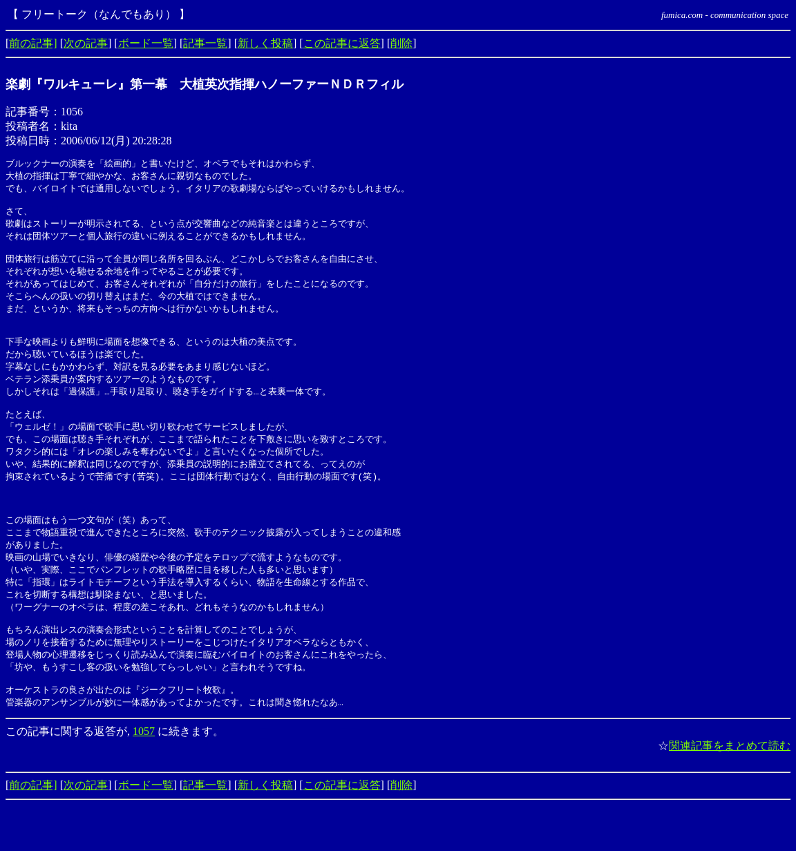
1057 (144, 777)
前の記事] (33, 43)
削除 (401, 43)
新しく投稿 (265, 43)
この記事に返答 (342, 43)
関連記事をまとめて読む (729, 791)
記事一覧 (205, 43)
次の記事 (86, 43)
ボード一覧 (145, 43)
